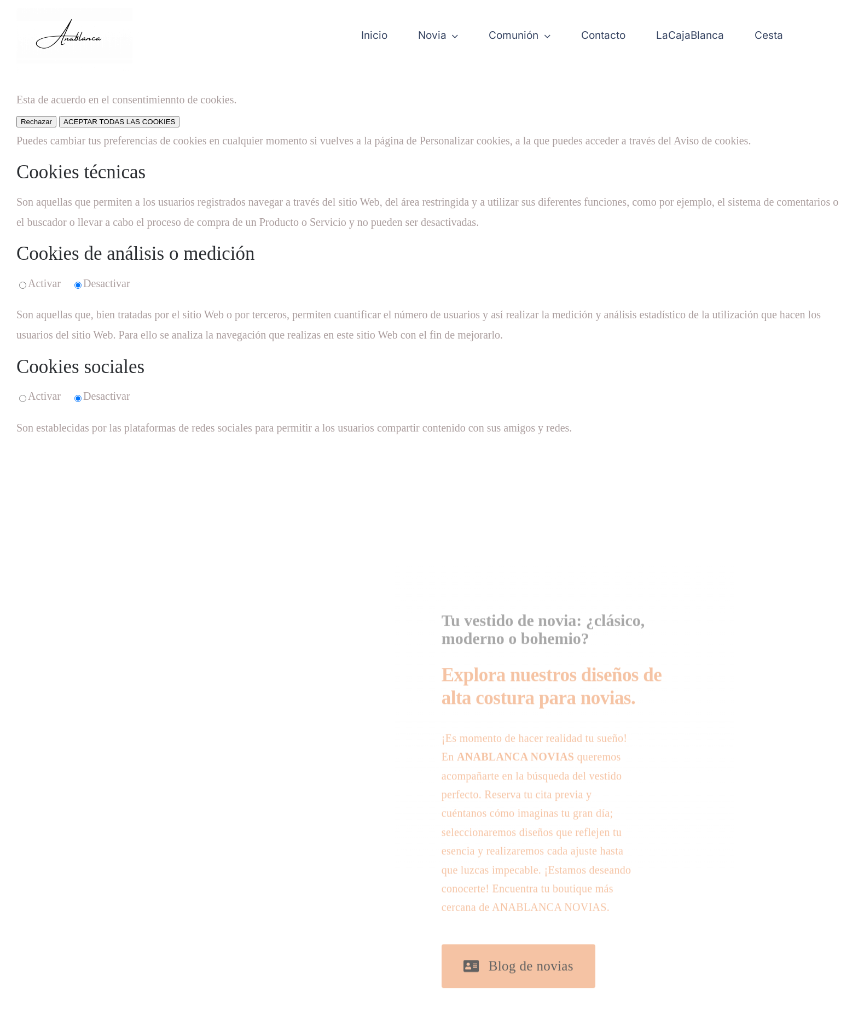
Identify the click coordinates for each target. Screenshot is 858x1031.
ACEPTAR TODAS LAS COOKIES (119, 122)
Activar (44, 283)
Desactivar (106, 283)
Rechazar (36, 122)
